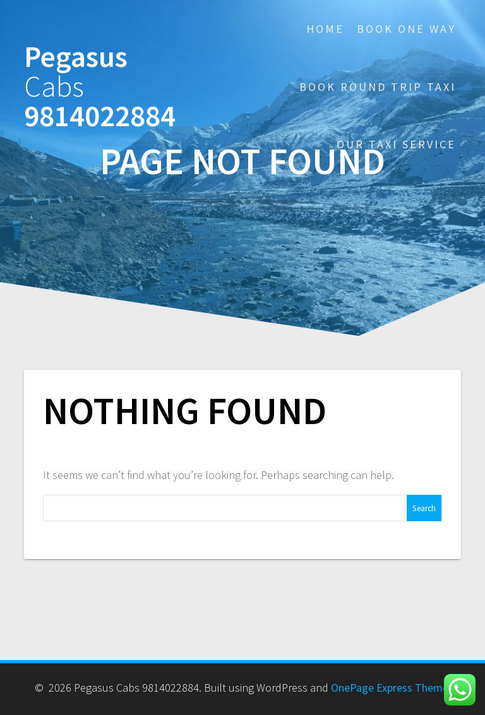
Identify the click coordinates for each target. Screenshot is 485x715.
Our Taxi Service (396, 144)
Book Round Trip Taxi (377, 87)
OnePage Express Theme (389, 687)
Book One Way (406, 28)
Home (325, 28)
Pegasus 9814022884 (100, 86)
